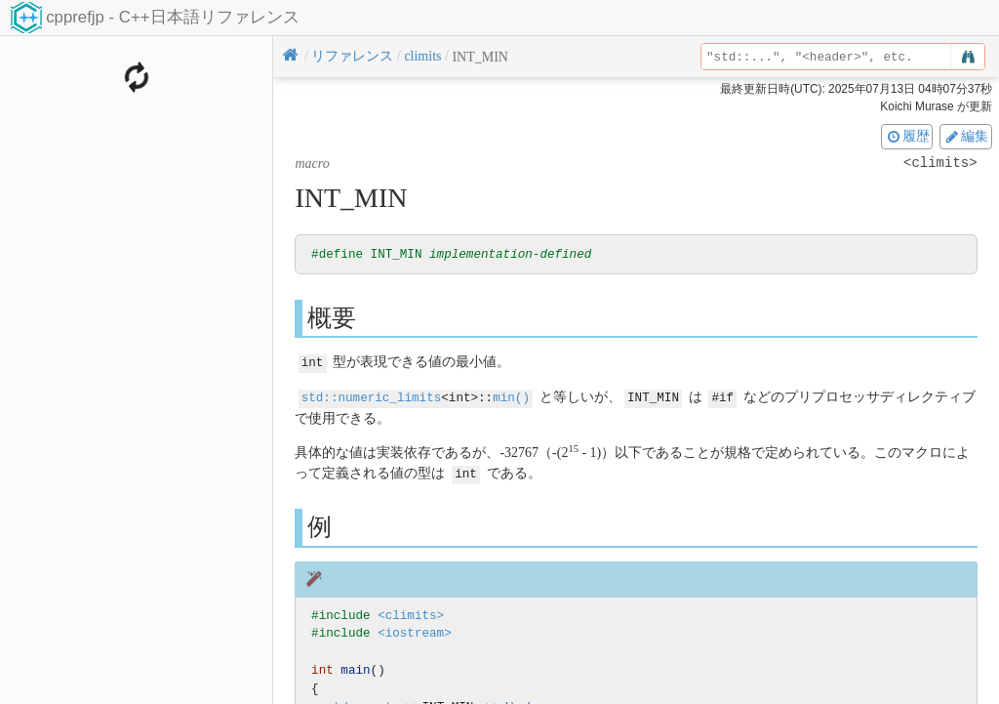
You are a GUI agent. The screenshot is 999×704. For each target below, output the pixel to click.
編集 (965, 136)
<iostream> (415, 632)
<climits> (411, 613)
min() (511, 397)
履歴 (907, 136)
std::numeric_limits (371, 397)
